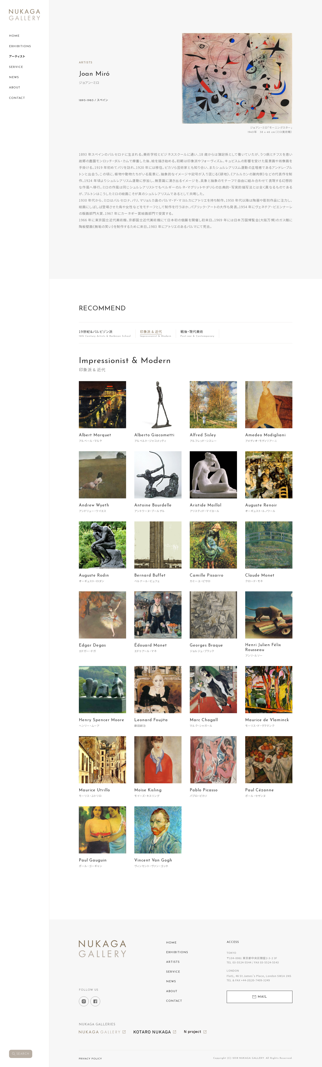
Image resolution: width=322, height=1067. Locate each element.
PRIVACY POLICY (90, 1059)
